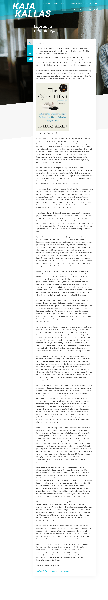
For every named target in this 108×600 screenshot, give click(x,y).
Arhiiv (55, 4)
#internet (40, 571)
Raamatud (46, 4)
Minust (77, 9)
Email (30, 59)
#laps (47, 571)
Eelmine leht (30, 42)
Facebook (30, 48)
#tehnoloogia (64, 571)
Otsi (96, 4)
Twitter (30, 53)
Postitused (91, 9)
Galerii (63, 4)
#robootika (54, 571)
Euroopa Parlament (76, 4)
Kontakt (88, 4)
